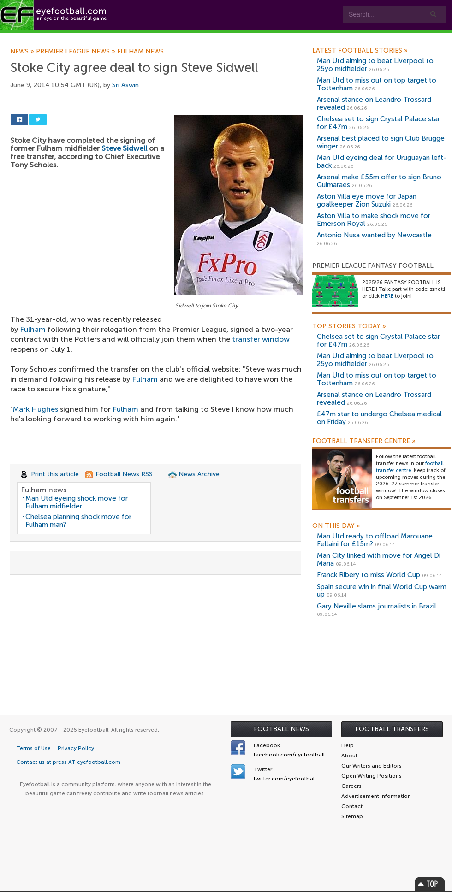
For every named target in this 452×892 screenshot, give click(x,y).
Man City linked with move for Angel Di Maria (378, 559)
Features (137, 37)
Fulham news (140, 51)
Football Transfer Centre (364, 441)
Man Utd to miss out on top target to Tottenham (376, 84)
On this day (336, 526)
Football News (281, 729)
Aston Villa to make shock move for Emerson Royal (373, 220)
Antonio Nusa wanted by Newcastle (374, 235)
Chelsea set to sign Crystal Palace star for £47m (378, 123)
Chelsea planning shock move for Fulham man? (78, 521)
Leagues (188, 37)
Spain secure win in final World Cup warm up (381, 591)
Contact (288, 37)
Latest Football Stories (360, 50)
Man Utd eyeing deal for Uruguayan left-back (381, 162)
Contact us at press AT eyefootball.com (68, 762)
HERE (387, 296)
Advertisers (344, 37)
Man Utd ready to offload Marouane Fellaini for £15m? (375, 540)
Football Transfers (392, 729)
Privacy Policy (76, 748)
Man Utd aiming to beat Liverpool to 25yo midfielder (375, 65)
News (23, 51)
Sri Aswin (125, 85)
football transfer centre (410, 467)
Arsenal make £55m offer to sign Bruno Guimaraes (379, 181)
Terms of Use (33, 748)
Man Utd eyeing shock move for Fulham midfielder (76, 502)
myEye (237, 37)
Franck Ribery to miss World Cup (368, 575)
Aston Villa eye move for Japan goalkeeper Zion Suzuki (366, 200)
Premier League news (76, 51)
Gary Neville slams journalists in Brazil (376, 606)
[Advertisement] (157, 379)
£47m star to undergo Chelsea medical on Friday (379, 418)
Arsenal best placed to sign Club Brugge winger (381, 142)
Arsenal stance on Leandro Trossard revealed (374, 103)
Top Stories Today (349, 326)
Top (430, 884)
